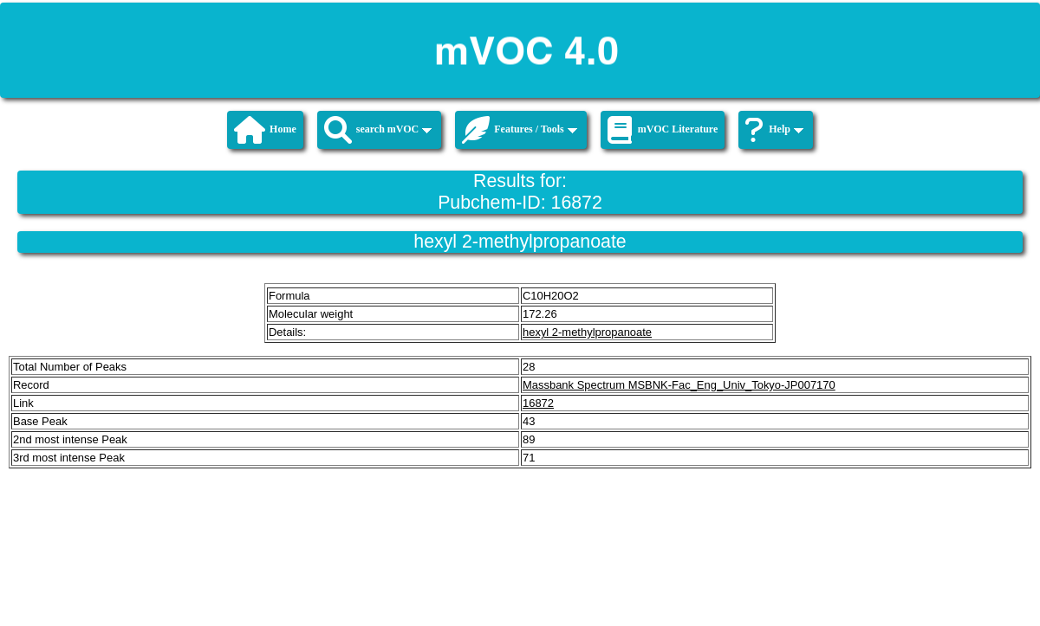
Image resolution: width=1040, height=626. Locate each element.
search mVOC (378, 130)
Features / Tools (519, 130)
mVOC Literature (663, 130)
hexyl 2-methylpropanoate (587, 332)
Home (265, 130)
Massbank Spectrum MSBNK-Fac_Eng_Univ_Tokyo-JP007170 (679, 384)
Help (774, 130)
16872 (538, 403)
